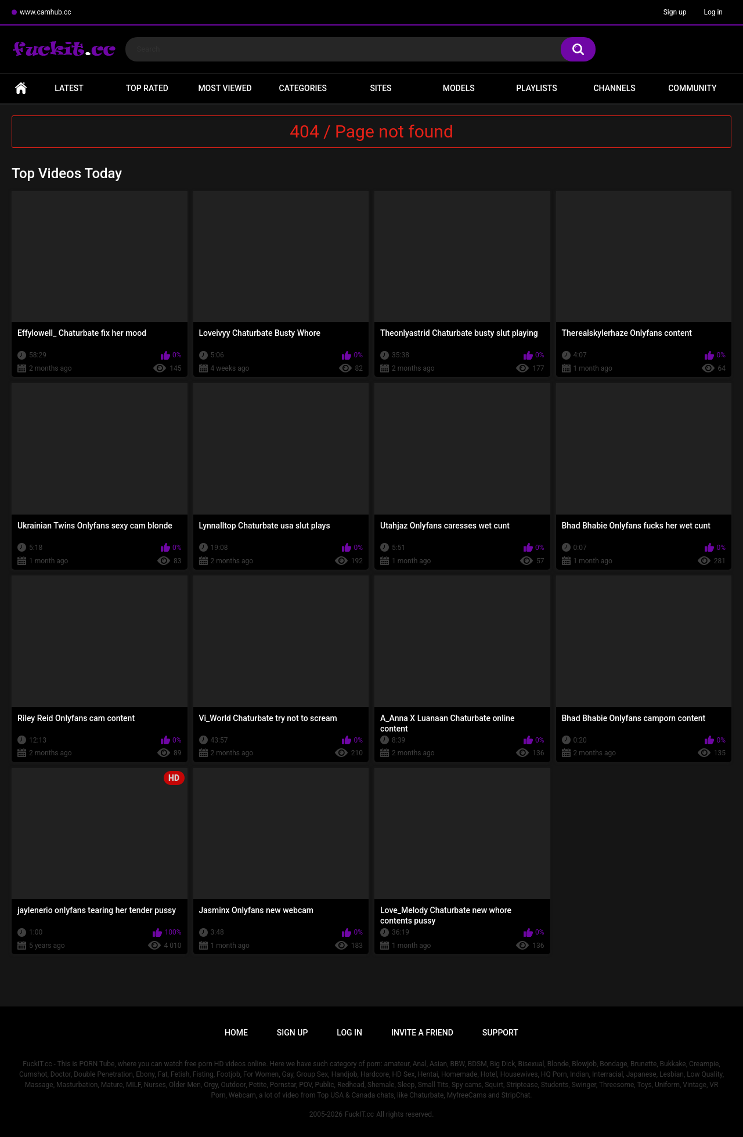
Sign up (675, 12)
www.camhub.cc (45, 12)
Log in (713, 12)
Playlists (536, 88)
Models (459, 88)
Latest (69, 88)
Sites (380, 88)
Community (692, 88)
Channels (614, 88)
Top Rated (147, 88)
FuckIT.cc (359, 1114)
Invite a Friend (422, 1032)
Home (21, 88)
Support (500, 1032)
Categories (303, 88)
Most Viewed (224, 88)
